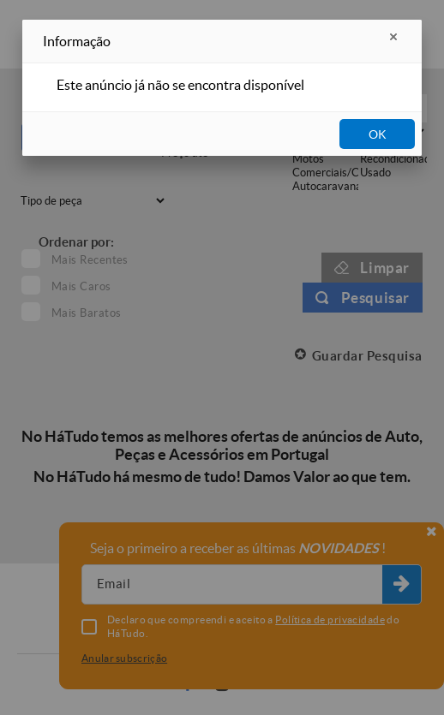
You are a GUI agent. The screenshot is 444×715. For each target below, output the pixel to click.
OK (378, 134)
